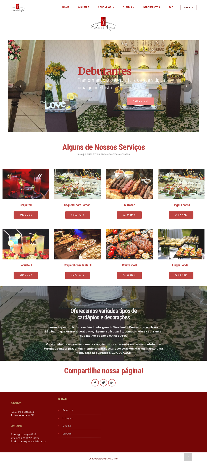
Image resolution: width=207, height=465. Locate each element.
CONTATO (188, 7)
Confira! (35, 105)
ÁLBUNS (127, 7)
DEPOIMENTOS (151, 7)
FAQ (171, 7)
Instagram (67, 422)
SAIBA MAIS (26, 279)
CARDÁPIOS (104, 7)
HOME (65, 7)
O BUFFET (83, 7)
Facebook (67, 414)
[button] (20, 86)
